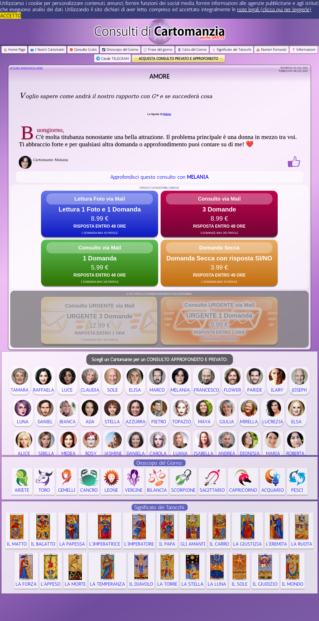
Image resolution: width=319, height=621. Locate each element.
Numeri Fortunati (271, 49)
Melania (166, 114)
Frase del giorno (158, 49)
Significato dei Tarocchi (231, 49)
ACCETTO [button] (10, 15)
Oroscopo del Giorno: (159, 463)
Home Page (14, 49)
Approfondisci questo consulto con (159, 177)
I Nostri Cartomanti (47, 49)
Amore (159, 76)
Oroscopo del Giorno (120, 49)
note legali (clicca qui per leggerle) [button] (274, 9)
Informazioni (303, 49)
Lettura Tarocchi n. (26, 67)
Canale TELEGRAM (112, 58)
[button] (99, 214)
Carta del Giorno (192, 49)
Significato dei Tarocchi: (159, 507)
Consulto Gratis (83, 49)
